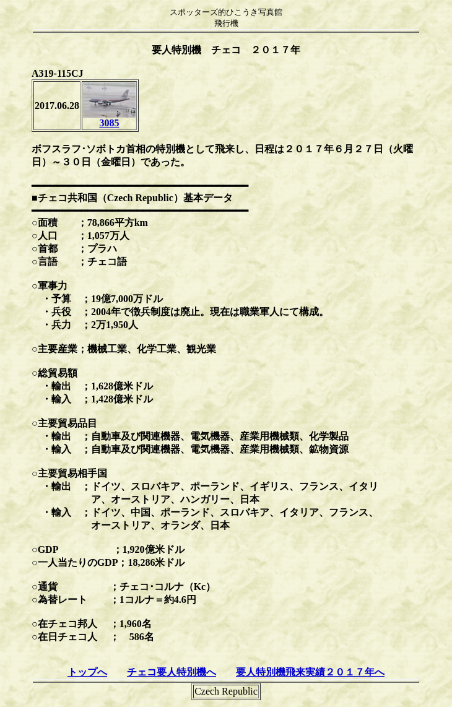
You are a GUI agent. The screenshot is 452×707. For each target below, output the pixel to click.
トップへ (87, 672)
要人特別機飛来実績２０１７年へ (310, 672)
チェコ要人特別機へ (171, 672)
